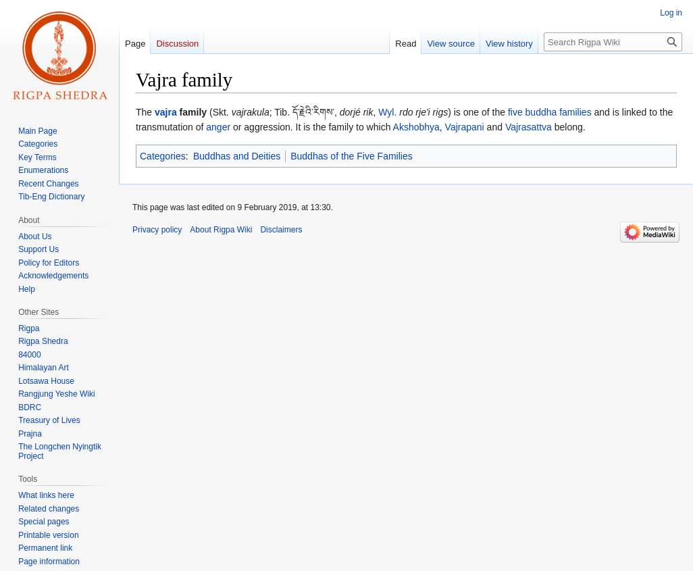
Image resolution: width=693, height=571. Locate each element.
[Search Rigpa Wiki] (613, 41)
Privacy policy (157, 229)
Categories (163, 156)
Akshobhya (416, 127)
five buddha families (550, 112)
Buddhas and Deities (236, 156)
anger (218, 127)
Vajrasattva (528, 127)
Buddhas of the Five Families (351, 156)
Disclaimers (281, 229)
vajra (166, 112)
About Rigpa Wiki (221, 229)
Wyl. (387, 112)
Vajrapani (464, 127)
